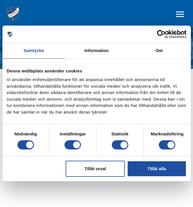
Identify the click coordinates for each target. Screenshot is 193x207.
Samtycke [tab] (33, 50)
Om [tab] (159, 50)
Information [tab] (97, 50)
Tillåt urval (95, 168)
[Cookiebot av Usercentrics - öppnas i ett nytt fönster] (161, 34)
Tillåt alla (156, 168)
